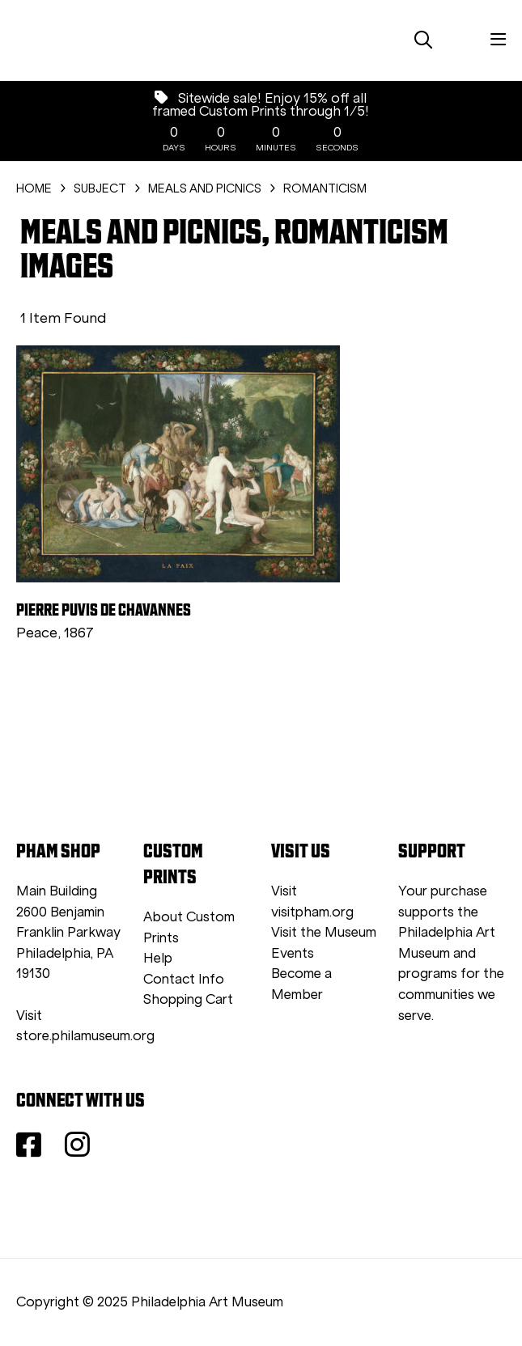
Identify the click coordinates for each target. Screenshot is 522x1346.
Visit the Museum (323, 932)
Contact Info (183, 979)
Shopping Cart (188, 999)
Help (157, 958)
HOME (34, 188)
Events (292, 953)
